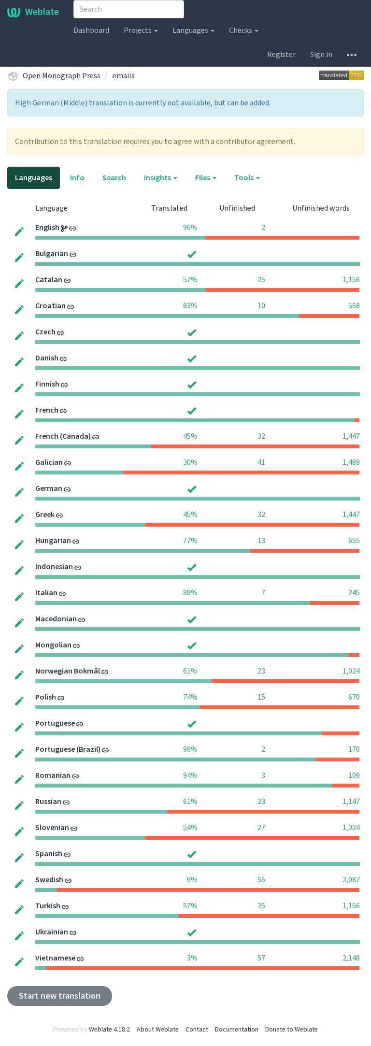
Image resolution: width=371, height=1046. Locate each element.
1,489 (351, 462)
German (48, 488)
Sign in (321, 54)
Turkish (47, 906)
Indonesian (54, 566)
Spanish (48, 853)
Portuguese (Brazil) (67, 749)
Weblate (33, 12)
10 (261, 306)
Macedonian (56, 619)
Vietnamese (55, 958)
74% (190, 697)
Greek (45, 514)
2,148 (351, 958)
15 (261, 697)
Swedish (49, 879)
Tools (247, 177)
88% (190, 592)
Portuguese (55, 723)
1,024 (351, 671)
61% (190, 671)
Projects (141, 30)
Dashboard (91, 30)
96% (190, 227)
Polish (45, 697)
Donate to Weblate (291, 1029)
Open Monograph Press (61, 76)
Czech (45, 332)
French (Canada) (63, 436)
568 (354, 306)
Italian (46, 592)
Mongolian (53, 645)
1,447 (351, 436)
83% (190, 306)
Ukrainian (51, 932)
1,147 (351, 801)
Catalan (48, 279)
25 (261, 279)
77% (190, 540)
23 (261, 671)
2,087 (351, 879)
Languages (193, 30)
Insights (160, 177)
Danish (46, 358)
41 (261, 462)
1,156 (351, 279)
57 (261, 958)
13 (261, 540)
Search (114, 177)
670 (354, 697)
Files (205, 177)
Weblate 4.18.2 (109, 1029)
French (46, 410)
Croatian (50, 306)
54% (190, 827)
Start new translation (59, 996)
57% (190, 279)
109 (354, 775)
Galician (49, 462)
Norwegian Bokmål (67, 671)
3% (192, 958)
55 (261, 879)
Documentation (236, 1029)
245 (354, 592)
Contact (197, 1029)
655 (354, 540)
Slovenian (52, 827)
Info (77, 177)
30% (190, 462)
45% (190, 436)
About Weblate (158, 1029)
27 (261, 827)
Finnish (47, 384)
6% (192, 879)
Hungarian (53, 540)
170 (354, 749)
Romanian (53, 775)
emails (124, 76)
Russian (48, 801)
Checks (243, 30)
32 (261, 436)
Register (281, 54)
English (47, 227)
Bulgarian (51, 253)
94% (190, 775)
